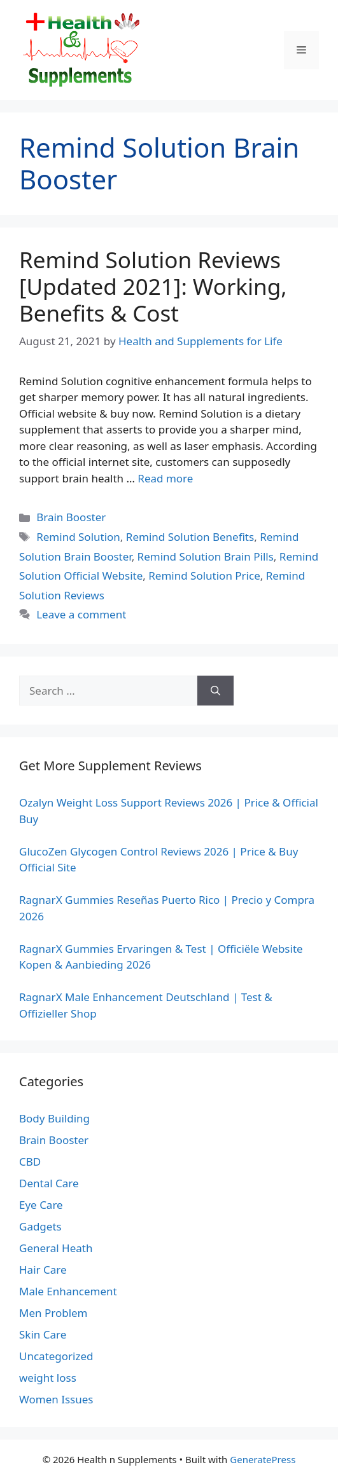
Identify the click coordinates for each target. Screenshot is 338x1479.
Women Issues (56, 1399)
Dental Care (49, 1183)
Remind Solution (78, 536)
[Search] (215, 691)
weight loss (47, 1377)
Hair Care (43, 1269)
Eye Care (41, 1204)
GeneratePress (262, 1459)
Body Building (54, 1118)
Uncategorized (56, 1356)
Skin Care (42, 1334)
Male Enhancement (68, 1291)
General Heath (55, 1248)
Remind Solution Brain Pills (205, 556)
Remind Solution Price (204, 575)
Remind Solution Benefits (190, 536)
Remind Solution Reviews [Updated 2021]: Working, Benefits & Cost (153, 286)
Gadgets (40, 1226)
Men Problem (53, 1312)
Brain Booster (71, 517)
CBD (30, 1161)
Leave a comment (81, 614)
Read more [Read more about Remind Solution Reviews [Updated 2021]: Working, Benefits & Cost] (165, 478)
